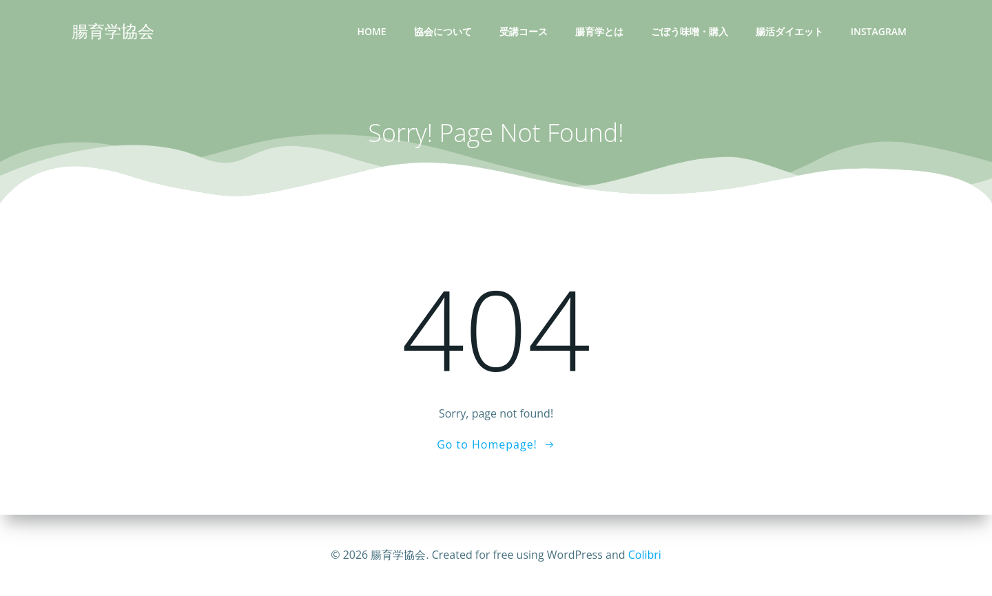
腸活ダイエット (789, 31)
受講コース (523, 31)
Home (371, 31)
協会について (443, 31)
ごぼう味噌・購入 (689, 31)
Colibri (644, 554)
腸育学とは (599, 31)
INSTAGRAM (879, 31)
